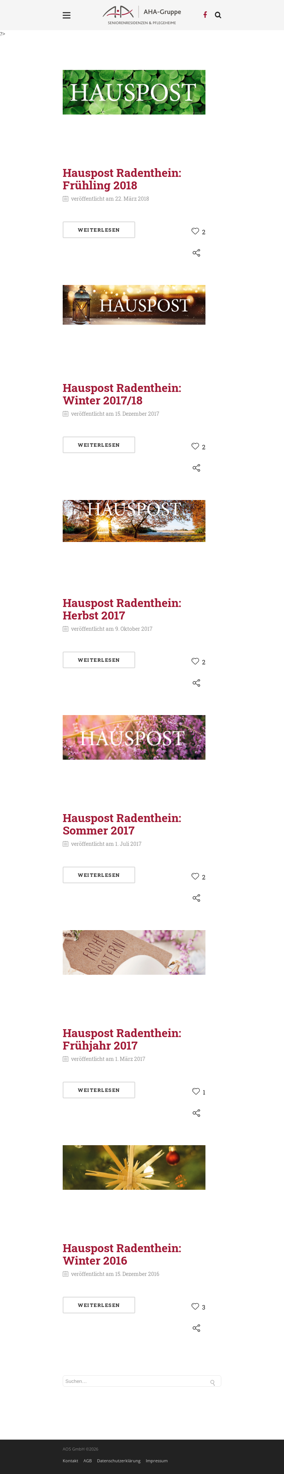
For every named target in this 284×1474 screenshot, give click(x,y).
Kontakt (70, 1460)
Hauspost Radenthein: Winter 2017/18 (122, 393)
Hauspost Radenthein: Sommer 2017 (122, 824)
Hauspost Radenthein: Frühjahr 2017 (122, 1039)
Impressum (157, 1460)
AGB (87, 1460)
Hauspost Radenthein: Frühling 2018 (122, 178)
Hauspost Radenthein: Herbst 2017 (122, 608)
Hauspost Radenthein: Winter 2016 (122, 1254)
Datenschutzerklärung (118, 1460)
